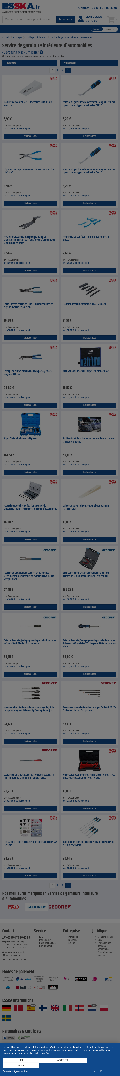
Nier (20, 1065)
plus (100, 1065)
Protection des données (109, 1071)
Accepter (60, 1065)
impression (96, 1071)
